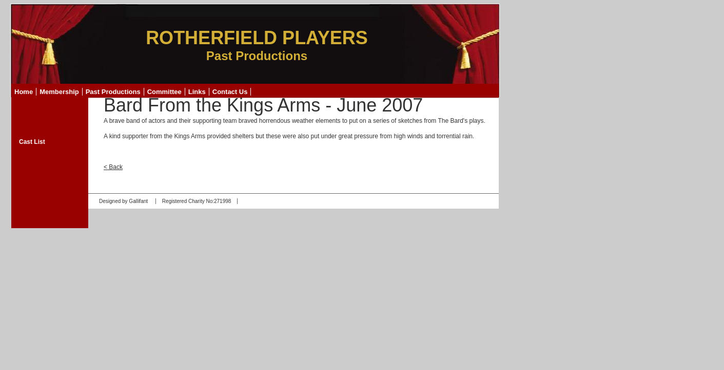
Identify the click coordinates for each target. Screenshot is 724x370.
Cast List (32, 141)
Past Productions (113, 92)
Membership (59, 92)
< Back (113, 167)
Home (23, 92)
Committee (164, 92)
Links (197, 92)
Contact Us (230, 92)
